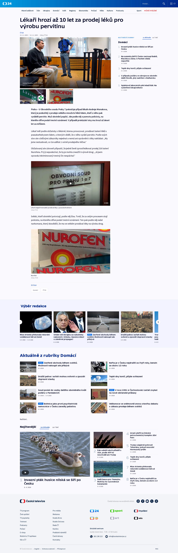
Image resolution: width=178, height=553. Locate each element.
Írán (38, 10)
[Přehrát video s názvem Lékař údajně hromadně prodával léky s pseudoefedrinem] (71, 181)
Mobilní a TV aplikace (28, 535)
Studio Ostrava (58, 521)
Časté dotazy (58, 535)
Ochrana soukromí (48, 548)
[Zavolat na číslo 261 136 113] (96, 535)
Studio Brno (57, 517)
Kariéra (55, 528)
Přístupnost (61, 548)
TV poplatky (24, 517)
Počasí (94, 10)
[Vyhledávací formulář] (154, 3)
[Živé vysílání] (150, 10)
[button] (70, 181)
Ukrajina (46, 10)
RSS (156, 548)
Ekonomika (83, 10)
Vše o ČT (23, 539)
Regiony (72, 10)
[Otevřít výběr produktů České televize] (173, 3)
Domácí (56, 10)
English (36, 548)
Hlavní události (27, 10)
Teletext (23, 521)
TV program (24, 510)
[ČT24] (7, 3)
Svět (64, 10)
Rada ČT (56, 524)
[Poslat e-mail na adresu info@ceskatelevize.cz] (115, 535)
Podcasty (120, 10)
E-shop (22, 531)
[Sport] (139, 10)
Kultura (110, 10)
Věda (102, 10)
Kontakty (56, 539)
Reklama (56, 513)
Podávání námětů (59, 531)
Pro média (57, 510)
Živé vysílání (24, 513)
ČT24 (21, 33)
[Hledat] (164, 3)
